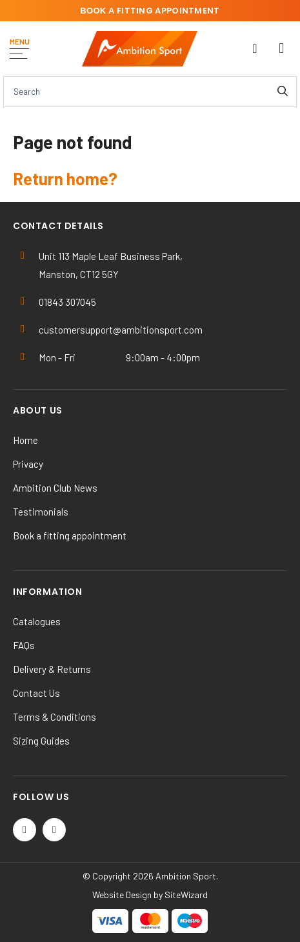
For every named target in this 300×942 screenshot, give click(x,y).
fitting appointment (149, 11)
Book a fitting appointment (69, 535)
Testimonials (40, 511)
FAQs (24, 645)
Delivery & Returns (52, 669)
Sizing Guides (41, 741)
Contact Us (36, 693)
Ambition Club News (55, 488)
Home (25, 440)
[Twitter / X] (24, 829)
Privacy (28, 464)
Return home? (65, 178)
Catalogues (37, 621)
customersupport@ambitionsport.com (121, 330)
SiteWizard (186, 894)
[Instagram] (54, 829)
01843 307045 (67, 302)
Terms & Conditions (54, 717)
